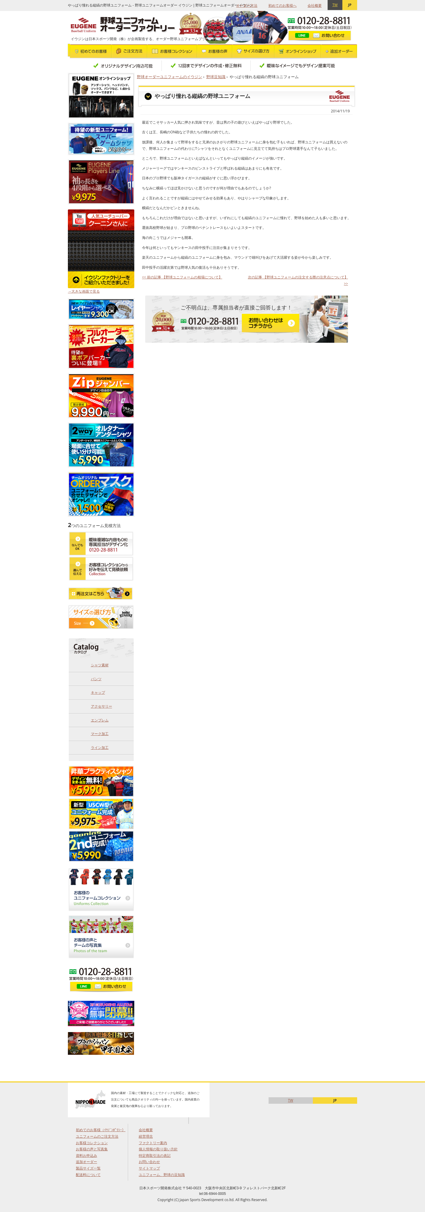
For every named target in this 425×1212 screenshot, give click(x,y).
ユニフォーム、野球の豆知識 (162, 1174)
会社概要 (315, 5)
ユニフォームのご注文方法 (97, 1136)
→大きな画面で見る (84, 291)
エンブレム (100, 720)
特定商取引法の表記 (155, 1155)
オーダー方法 (246, 5)
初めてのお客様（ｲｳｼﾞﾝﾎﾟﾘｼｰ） (100, 1129)
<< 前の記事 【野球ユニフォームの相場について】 (182, 277)
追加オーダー (86, 1161)
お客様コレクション (92, 1142)
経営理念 (146, 1136)
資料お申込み (86, 1155)
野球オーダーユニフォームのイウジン (169, 76)
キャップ (98, 692)
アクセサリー (101, 706)
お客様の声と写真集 (92, 1149)
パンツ (96, 678)
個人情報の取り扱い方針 (158, 1149)
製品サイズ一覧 (88, 1168)
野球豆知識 (215, 76)
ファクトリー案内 (153, 1142)
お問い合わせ (149, 1161)
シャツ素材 (100, 664)
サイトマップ (149, 1168)
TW (335, 4)
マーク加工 (100, 733)
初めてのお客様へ (282, 5)
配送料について (88, 1174)
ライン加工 (100, 747)
